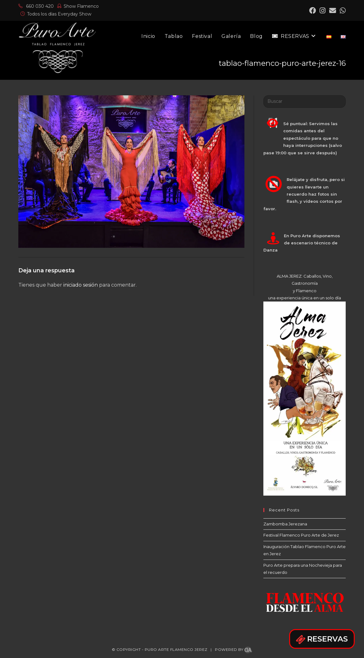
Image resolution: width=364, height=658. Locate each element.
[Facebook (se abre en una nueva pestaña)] (312, 10)
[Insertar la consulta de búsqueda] (304, 101)
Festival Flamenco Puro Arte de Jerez (301, 535)
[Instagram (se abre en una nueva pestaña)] (322, 10)
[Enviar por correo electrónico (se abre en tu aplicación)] (332, 10)
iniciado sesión (80, 285)
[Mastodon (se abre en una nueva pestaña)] (342, 10)
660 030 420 (36, 6)
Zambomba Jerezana (285, 523)
